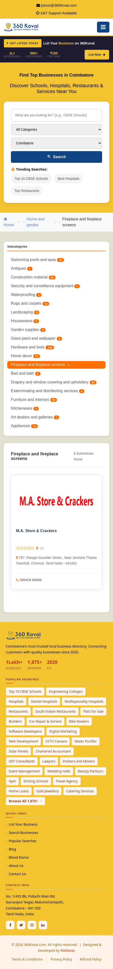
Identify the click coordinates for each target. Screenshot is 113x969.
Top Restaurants (27, 191)
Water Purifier (85, 741)
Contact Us (17, 874)
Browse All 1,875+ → (25, 801)
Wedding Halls (58, 771)
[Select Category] (56, 129)
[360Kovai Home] (22, 26)
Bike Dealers (79, 721)
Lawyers (49, 761)
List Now (97, 54)
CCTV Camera (56, 741)
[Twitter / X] (21, 925)
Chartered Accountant (53, 751)
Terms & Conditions (27, 959)
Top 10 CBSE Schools (31, 179)
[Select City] (56, 143)
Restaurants (18, 711)
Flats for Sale (93, 711)
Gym (12, 781)
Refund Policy (90, 959)
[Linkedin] (43, 925)
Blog (12, 849)
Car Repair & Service (45, 721)
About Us (16, 865)
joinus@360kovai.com (59, 5)
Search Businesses (23, 832)
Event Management (24, 771)
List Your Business (23, 824)
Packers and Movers (79, 761)
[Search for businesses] (56, 115)
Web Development (23, 741)
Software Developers (25, 731)
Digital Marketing (63, 731)
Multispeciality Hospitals (84, 701)
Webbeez (67, 950)
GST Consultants (22, 761)
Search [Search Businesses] (56, 157)
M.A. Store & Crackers (36, 531)
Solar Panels (18, 751)
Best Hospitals (68, 179)
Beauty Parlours (90, 771)
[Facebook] (10, 925)
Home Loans (19, 791)
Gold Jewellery (47, 791)
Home (9, 222)
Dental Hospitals (44, 701)
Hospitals (16, 701)
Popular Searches (22, 841)
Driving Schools (36, 781)
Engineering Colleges (66, 691)
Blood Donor (19, 857)
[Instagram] (32, 925)
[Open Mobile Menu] (103, 27)
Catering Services (80, 791)
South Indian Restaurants (55, 711)
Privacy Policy (61, 959)
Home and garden (36, 222)
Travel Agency (67, 781)
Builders (15, 721)
